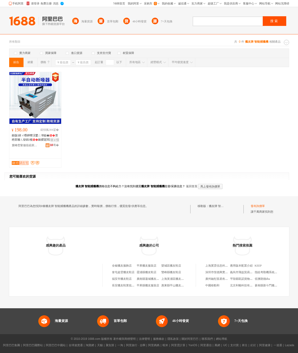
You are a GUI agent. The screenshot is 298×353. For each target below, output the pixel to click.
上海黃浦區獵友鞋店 (174, 278)
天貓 (100, 345)
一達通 (278, 345)
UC (225, 345)
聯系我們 (207, 339)
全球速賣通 (76, 345)
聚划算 (110, 345)
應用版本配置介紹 (241, 265)
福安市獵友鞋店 (122, 278)
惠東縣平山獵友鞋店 (174, 285)
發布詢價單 (258, 206)
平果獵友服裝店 (146, 265)
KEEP (258, 265)
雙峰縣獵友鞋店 (171, 272)
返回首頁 (191, 186)
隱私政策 (173, 339)
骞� (54, 145)
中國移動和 (212, 285)
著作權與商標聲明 (124, 339)
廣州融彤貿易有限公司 (219, 278)
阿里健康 (264, 345)
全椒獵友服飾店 (122, 265)
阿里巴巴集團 (11, 345)
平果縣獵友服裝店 (148, 285)
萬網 (217, 345)
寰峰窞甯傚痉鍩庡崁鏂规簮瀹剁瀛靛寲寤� (25, 145)
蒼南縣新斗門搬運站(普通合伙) (274, 285)
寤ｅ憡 (55, 140)
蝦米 (165, 345)
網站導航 (221, 339)
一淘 (120, 345)
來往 (244, 345)
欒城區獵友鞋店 (171, 265)
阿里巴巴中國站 (56, 345)
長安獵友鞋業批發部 (124, 285)
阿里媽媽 (153, 345)
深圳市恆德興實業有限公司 (222, 272)
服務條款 (158, 339)
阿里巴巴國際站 (33, 345)
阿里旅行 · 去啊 (135, 345)
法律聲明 (144, 339)
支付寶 (234, 345)
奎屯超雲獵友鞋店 (123, 272)
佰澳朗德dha (262, 278)
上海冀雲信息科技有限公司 (222, 265)
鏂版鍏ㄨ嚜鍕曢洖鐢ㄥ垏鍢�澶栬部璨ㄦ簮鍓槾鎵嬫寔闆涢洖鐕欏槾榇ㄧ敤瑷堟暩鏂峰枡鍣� (35, 138)
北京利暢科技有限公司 (244, 285)
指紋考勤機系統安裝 (267, 272)
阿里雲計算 (178, 345)
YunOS (192, 345)
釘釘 (253, 345)
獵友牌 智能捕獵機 (220, 206)
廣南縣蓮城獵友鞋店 (149, 278)
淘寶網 (90, 345)
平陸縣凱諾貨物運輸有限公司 (248, 278)
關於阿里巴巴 (190, 339)
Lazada (289, 345)
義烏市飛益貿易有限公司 (245, 272)
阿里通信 (206, 345)
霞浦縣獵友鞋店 (146, 272)
